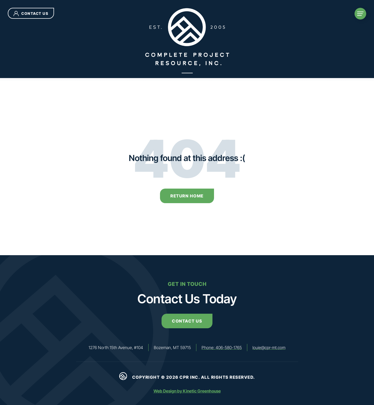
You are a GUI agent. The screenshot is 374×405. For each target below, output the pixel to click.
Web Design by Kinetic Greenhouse (187, 391)
